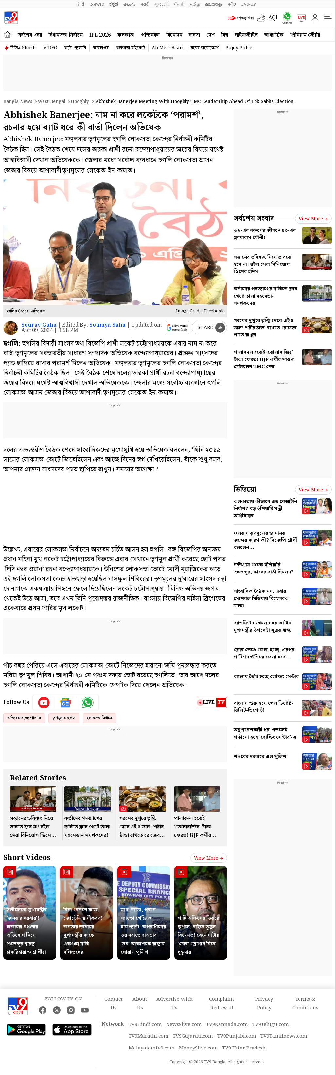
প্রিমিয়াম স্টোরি (305, 35)
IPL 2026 (100, 35)
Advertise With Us (174, 1004)
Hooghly (80, 101)
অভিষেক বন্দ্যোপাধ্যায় (24, 718)
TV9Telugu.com (270, 1025)
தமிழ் (195, 4)
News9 (97, 4)
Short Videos (26, 857)
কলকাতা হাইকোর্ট (130, 48)
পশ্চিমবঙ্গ (150, 35)
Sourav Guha (39, 325)
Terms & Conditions (305, 1004)
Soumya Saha (107, 325)
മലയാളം (213, 4)
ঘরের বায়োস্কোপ (204, 48)
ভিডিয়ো (245, 489)
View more (208, 858)
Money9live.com (198, 1048)
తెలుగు (129, 4)
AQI (273, 18)
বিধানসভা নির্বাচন (65, 35)
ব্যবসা (194, 35)
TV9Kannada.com (227, 1025)
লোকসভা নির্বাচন (99, 718)
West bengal (51, 101)
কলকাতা (125, 35)
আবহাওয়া (101, 48)
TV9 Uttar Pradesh (244, 1048)
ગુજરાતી (161, 4)
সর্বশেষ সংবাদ (254, 218)
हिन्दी (81, 4)
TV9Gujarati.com (193, 1036)
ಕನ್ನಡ (113, 4)
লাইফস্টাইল (246, 35)
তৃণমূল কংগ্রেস (64, 718)
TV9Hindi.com (145, 1025)
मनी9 (232, 4)
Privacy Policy (264, 1004)
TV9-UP (248, 4)
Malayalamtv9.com (152, 1048)
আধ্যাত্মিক (274, 35)
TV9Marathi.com (148, 1036)
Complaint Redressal (221, 1004)
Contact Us (113, 1004)
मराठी (145, 4)
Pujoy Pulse (238, 48)
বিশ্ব (224, 35)
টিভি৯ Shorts (23, 48)
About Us (139, 1004)
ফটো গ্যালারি (75, 48)
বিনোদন (174, 35)
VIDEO (50, 48)
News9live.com (184, 1025)
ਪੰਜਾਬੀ (179, 4)
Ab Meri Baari (168, 48)
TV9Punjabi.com (236, 1036)
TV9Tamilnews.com (283, 1036)
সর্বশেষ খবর (30, 35)
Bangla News (17, 101)
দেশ (210, 35)
